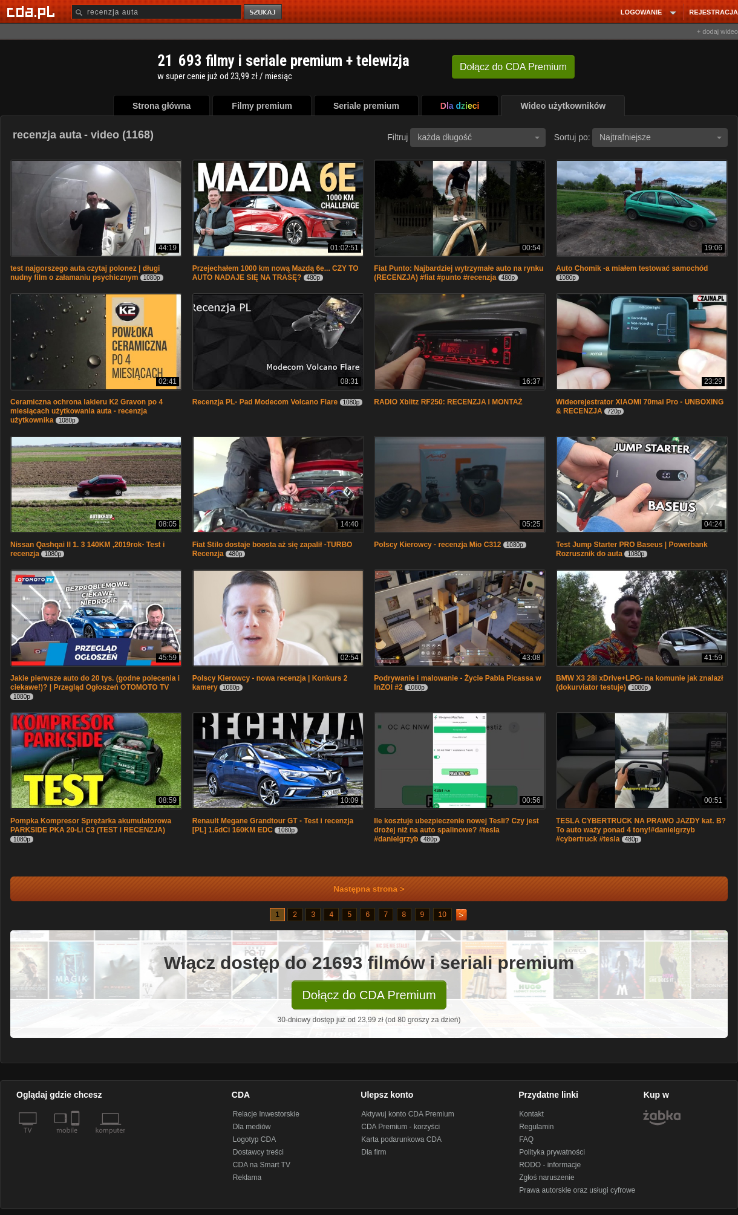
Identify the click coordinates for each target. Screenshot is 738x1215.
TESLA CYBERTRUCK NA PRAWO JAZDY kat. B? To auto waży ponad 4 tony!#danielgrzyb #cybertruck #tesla (641, 830)
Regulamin (536, 1127)
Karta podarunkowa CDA (401, 1139)
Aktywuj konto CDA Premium (407, 1114)
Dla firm (373, 1152)
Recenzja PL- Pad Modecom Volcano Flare (265, 402)
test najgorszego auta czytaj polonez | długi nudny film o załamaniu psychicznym (85, 273)
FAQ (526, 1139)
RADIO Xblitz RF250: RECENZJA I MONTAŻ (448, 402)
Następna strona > (361, 888)
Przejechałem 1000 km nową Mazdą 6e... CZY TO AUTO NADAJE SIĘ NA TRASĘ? (275, 273)
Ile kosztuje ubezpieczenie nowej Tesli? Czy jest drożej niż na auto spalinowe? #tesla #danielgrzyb (456, 830)
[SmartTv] (76, 1137)
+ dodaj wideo (717, 31)
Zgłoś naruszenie (546, 1177)
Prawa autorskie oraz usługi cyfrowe (577, 1190)
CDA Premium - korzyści (400, 1127)
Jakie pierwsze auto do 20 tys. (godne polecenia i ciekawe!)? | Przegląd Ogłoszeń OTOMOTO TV (95, 683)
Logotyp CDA (254, 1139)
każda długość (478, 137)
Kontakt (531, 1114)
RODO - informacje (550, 1165)
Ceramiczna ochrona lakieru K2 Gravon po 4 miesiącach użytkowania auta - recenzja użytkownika (86, 411)
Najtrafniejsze (660, 137)
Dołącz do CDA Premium (369, 995)
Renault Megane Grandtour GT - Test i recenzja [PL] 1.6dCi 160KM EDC (273, 825)
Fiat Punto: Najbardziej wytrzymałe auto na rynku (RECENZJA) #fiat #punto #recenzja (458, 273)
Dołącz (513, 67)
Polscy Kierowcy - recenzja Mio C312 (437, 544)
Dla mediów (252, 1127)
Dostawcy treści (258, 1152)
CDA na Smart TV (261, 1165)
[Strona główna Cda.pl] (32, 11)
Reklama (247, 1177)
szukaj (264, 12)
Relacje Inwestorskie (266, 1114)
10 (442, 914)
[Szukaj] (156, 11)
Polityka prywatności (552, 1152)
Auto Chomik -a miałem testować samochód (632, 268)
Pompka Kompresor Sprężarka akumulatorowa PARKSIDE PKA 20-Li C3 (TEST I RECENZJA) (90, 825)
